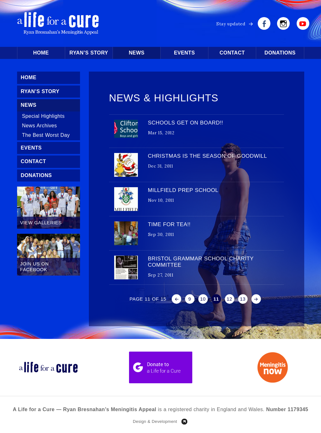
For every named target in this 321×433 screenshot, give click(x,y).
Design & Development (155, 421)
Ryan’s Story (89, 52)
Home (41, 52)
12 (229, 299)
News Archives (39, 125)
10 (203, 299)
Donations (279, 52)
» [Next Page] (256, 299)
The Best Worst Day (46, 135)
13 (243, 299)
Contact (232, 52)
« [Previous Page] (176, 299)
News (137, 52)
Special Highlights (43, 116)
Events (184, 52)
